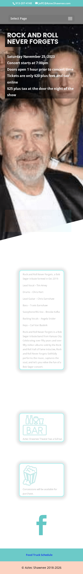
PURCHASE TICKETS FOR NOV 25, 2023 (32, 217)
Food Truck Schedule (39, 555)
